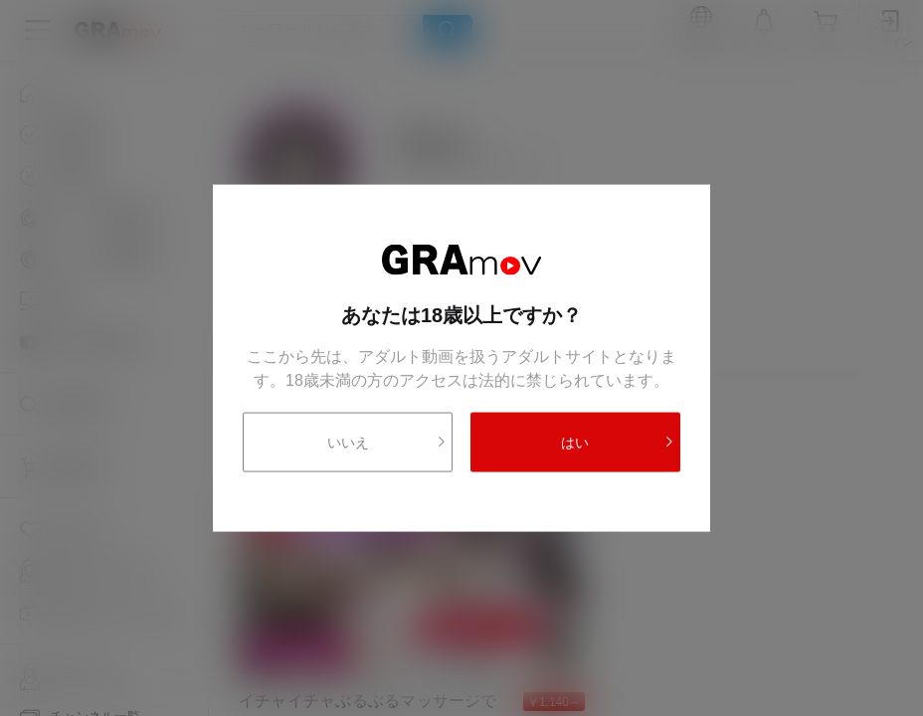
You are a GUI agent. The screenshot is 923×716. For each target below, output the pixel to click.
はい (617, 441)
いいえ (387, 441)
